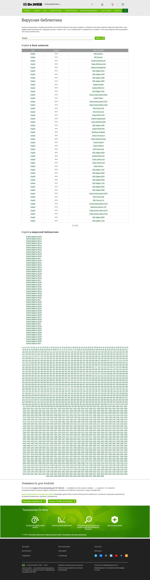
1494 (125, 445)
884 (60, 400)
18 (52, 347)
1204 (47, 424)
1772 (51, 469)
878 (41, 400)
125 (93, 352)
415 (123, 369)
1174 (36, 421)
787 (84, 393)
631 (35, 384)
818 (72, 395)
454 (29, 373)
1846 (47, 476)
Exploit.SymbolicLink (98, 61)
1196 (121, 421)
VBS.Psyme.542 (98, 149)
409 (105, 369)
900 (108, 400)
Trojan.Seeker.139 (98, 163)
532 (54, 378)
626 (126, 382)
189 (75, 356)
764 (120, 391)
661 (126, 384)
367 (84, 367)
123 (87, 352)
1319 (75, 432)
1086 (114, 413)
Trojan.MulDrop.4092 (98, 122)
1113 (114, 415)
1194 (114, 421)
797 (114, 393)
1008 (125, 406)
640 (63, 384)
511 (96, 376)
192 (84, 356)
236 (111, 358)
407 (99, 369)
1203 (44, 424)
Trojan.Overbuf (98, 142)
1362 (32, 437)
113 (57, 352)
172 (23, 356)
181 (50, 356)
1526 (40, 450)
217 (54, 358)
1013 (40, 408)
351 (35, 367)
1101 (67, 415)
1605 (32, 456)
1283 (40, 430)
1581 (44, 454)
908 (26, 402)
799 (120, 393)
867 (114, 397)
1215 (90, 424)
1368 (55, 437)
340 (108, 365)
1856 (86, 476)
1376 (86, 437)
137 (23, 354)
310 (123, 363)
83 (86, 349)
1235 (63, 426)
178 (41, 356)
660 (123, 384)
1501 (47, 448)
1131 (79, 417)
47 (114, 347)
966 (96, 404)
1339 (47, 434)
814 (60, 395)
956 (66, 404)
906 (126, 400)
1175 (40, 421)
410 (108, 369)
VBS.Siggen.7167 (98, 169)
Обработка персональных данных (70, 565)
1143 (125, 417)
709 (60, 389)
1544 (110, 450)
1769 (40, 469)
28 (73, 347)
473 (87, 373)
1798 (47, 472)
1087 (118, 413)
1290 (67, 430)
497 (54, 376)
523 (26, 378)
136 (126, 352)
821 (81, 395)
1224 (125, 424)
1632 (32, 458)
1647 (90, 458)
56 (28, 349)
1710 (125, 463)
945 (32, 404)
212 (38, 358)
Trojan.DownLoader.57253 (98, 204)
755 (93, 391)
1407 (102, 439)
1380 (102, 437)
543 (87, 378)
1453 (71, 443)
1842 (114, 474)
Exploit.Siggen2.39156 (34, 337)
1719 (55, 465)
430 (63, 371)
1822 (36, 474)
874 (29, 400)
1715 (40, 465)
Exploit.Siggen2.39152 (34, 328)
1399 (71, 439)
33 (84, 347)
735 (32, 391)
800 (123, 393)
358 (57, 367)
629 (29, 384)
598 (41, 382)
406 (96, 369)
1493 (121, 445)
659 (120, 384)
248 (41, 360)
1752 (79, 467)
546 (96, 378)
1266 (79, 428)
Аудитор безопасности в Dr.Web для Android (38, 494)
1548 (125, 450)
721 (96, 389)
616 (96, 382)
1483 (83, 445)
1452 (67, 443)
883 (57, 400)
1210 (71, 424)
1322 (86, 432)
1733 (110, 465)
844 (44, 397)
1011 (32, 408)
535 (63, 378)
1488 (102, 445)
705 (47, 389)
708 (57, 389)
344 (120, 365)
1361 (28, 437)
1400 (75, 439)
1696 (71, 463)
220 (63, 358)
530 (47, 378)
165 (108, 354)
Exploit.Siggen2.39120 (34, 260)
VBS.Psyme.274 (98, 200)
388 (41, 369)
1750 (71, 467)
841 (35, 397)
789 (90, 393)
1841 (110, 474)
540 (78, 378)
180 (47, 356)
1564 (83, 452)
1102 (71, 415)
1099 (59, 415)
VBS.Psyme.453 (98, 108)
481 (111, 373)
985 (48, 406)
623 (117, 382)
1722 (67, 465)
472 (84, 373)
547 (99, 378)
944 (29, 404)
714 (75, 389)
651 (96, 384)
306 (111, 363)
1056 (102, 411)
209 (29, 358)
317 (38, 365)
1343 (63, 434)
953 (57, 404)
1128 (67, 417)
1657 (24, 461)
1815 (114, 472)
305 (108, 363)
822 (84, 395)
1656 (125, 458)
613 (87, 382)
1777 (71, 469)
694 (120, 386)
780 (63, 393)
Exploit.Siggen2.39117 (34, 252)
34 (86, 347)
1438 (118, 441)
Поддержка (26, 555)
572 (69, 380)
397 (69, 369)
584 (105, 380)
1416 (32, 441)
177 (38, 356)
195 (93, 356)
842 (38, 397)
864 (105, 397)
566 (50, 380)
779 (60, 393)
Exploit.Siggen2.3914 (33, 300)
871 (126, 397)
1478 (63, 445)
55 (25, 349)
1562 (75, 452)
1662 (44, 461)
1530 (55, 450)
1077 (79, 413)
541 (81, 378)
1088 (121, 413)
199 (105, 356)
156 (81, 354)
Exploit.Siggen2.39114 (34, 245)
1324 (94, 432)
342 (114, 365)
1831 (71, 474)
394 (60, 369)
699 (29, 389)
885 (63, 400)
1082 (98, 413)
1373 (75, 437)
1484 (86, 445)
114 (60, 352)
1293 (79, 430)
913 (41, 402)
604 (60, 382)
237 (114, 358)
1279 (24, 430)
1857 (90, 476)
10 (34, 347)
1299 (102, 430)
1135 (94, 417)
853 (72, 397)
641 (66, 384)
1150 (47, 419)
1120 (36, 417)
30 (78, 347)
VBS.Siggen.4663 (98, 152)
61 (38, 349)
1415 (28, 441)
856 (81, 397)
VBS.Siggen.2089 (98, 78)
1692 (55, 463)
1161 (90, 419)
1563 (79, 452)
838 (26, 397)
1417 (36, 441)
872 (23, 400)
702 (38, 389)
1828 (59, 474)
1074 (67, 413)
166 (111, 354)
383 (26, 369)
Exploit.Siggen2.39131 (34, 284)
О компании (62, 555)
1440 (125, 441)
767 (23, 393)
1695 (67, 463)
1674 (90, 461)
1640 (63, 458)
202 (114, 356)
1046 (63, 411)
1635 (44, 458)
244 (29, 360)
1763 (121, 467)
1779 (79, 469)
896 (96, 400)
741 (50, 391)
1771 (47, 469)
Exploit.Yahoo (98, 98)
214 (44, 358)
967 (99, 404)
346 (126, 365)
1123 (47, 417)
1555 (47, 452)
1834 (83, 474)
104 (29, 352)
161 (96, 354)
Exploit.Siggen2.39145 (34, 313)
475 (93, 373)
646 (81, 384)
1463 (110, 443)
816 (66, 395)
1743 (44, 467)
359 (60, 367)
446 (111, 371)
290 (63, 363)
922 (69, 402)
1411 (118, 439)
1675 (94, 461)
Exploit (33, 54)
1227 (32, 426)
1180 (59, 421)
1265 (75, 428)
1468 (24, 445)
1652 (110, 458)
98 (118, 349)
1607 (40, 456)
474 (90, 373)
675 (63, 386)
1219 (106, 424)
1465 (118, 443)
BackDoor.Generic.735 (98, 207)
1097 (51, 415)
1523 (28, 450)
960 (78, 404)
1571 (110, 452)
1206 (55, 424)
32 (82, 347)
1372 (71, 437)
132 (114, 352)
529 (44, 378)
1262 (63, 428)
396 (66, 369)
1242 (90, 426)
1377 (90, 437)
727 (114, 389)
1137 (102, 417)
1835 (86, 474)
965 (93, 404)
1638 (55, 458)
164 (105, 354)
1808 (86, 472)
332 (84, 365)
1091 (28, 415)
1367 (51, 437)
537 (69, 378)
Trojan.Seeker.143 (98, 159)
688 (102, 386)
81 (82, 349)
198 (102, 356)
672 (54, 386)
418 (26, 371)
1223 (121, 424)
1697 (75, 463)
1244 (98, 426)
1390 (36, 439)
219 (60, 358)
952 (54, 404)
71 (60, 349)
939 (120, 402)
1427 (75, 441)
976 (126, 404)
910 (32, 402)
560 (32, 380)
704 (44, 389)
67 (51, 349)
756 (96, 391)
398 (72, 369)
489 (29, 376)
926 (81, 402)
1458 (90, 443)
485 (123, 373)
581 (96, 380)
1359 (125, 434)
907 (23, 402)
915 (47, 402)
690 (108, 386)
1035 (125, 408)
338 (102, 365)
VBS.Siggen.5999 (98, 190)
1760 (110, 467)
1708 (118, 463)
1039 (36, 411)
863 (102, 397)
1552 (36, 452)
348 (26, 367)
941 (126, 402)
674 (60, 386)
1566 (90, 452)
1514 (98, 448)
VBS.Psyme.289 (98, 197)
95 (112, 349)
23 (62, 347)
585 (108, 380)
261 (81, 360)
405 (93, 369)
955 (63, 404)
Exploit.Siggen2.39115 (34, 247)
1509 (79, 448)
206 (126, 356)
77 (73, 349)
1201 (36, 424)
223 (72, 358)
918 (57, 402)
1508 (75, 448)
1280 (28, 430)
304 (105, 363)
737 (38, 391)
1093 (36, 415)
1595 (98, 454)
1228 (36, 426)
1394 (51, 439)
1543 (106, 450)
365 (78, 367)
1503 (55, 448)
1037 (28, 411)
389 (44, 369)
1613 (63, 456)
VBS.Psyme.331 (98, 112)
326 (66, 365)
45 (110, 347)
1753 (83, 467)
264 (90, 360)
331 (81, 365)
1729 (94, 465)
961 (81, 404)
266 (96, 360)
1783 (94, 469)
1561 (71, 452)
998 (87, 406)
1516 (106, 448)
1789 (118, 469)
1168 (118, 419)
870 (123, 397)
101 (126, 349)
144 (44, 354)
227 (84, 358)
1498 (36, 448)
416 (126, 369)
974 (120, 404)
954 (60, 404)
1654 (118, 458)
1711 (24, 465)
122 (84, 352)
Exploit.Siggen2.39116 (34, 249)
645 (78, 384)
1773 (55, 469)
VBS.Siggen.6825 (98, 176)
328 (72, 365)
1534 (71, 450)
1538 (86, 450)
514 (105, 376)
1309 (36, 432)
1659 (32, 461)
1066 (36, 413)
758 (102, 391)
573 (72, 380)
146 (50, 354)
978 (27, 406)
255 (63, 360)
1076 (75, 413)
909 (29, 402)
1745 (51, 467)
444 (105, 371)
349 (29, 367)
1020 (67, 408)
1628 (121, 456)
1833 (79, 474)
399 (75, 369)
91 (103, 349)
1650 (102, 458)
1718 (51, 465)
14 (43, 347)
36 (90, 347)
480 (108, 373)
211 (35, 358)
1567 (94, 452)
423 (41, 371)
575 (78, 380)
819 (75, 395)
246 (35, 360)
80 (79, 349)
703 (41, 389)
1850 (63, 476)
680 (78, 386)
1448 (51, 443)
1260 (55, 428)
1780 (83, 469)
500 (63, 376)
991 (66, 406)
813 (57, 395)
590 (123, 380)
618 (102, 382)
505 (78, 376)
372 (99, 367)
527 (38, 378)
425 (47, 371)
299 (90, 363)
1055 (98, 411)
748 (72, 391)
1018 (59, 408)
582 (99, 380)
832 (114, 395)
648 (87, 384)
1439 (121, 441)
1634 (40, 458)
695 (123, 386)
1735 (118, 465)
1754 (86, 467)
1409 (110, 439)
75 (69, 349)
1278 (125, 428)
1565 (86, 452)
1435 (106, 441)
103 (26, 352)
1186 (83, 421)
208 (26, 358)
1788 (114, 469)
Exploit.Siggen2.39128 (34, 278)
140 (32, 354)
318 (41, 365)
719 (90, 389)
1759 (106, 467)
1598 (110, 454)
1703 (98, 463)
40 (99, 347)
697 (23, 389)
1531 (59, 450)
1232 (51, 426)
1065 (32, 413)
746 (66, 391)
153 (72, 354)
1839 (102, 474)
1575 (125, 452)
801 (126, 393)
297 (84, 363)
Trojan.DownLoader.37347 (98, 101)
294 (75, 363)
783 (72, 393)
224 (75, 358)
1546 (118, 450)
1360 (24, 437)
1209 (67, 424)
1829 (63, 474)
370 (93, 367)
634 (44, 384)
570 (63, 380)
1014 (44, 408)
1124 (51, 417)
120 (78, 352)
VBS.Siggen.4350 (98, 125)
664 (29, 386)
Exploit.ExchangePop (98, 67)
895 (93, 400)
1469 (28, 445)
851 (66, 397)
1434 (102, 441)
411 (111, 369)
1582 (47, 454)
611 (81, 382)
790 (93, 393)
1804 (71, 472)
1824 (44, 474)
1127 (63, 417)
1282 (36, 430)
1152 (55, 419)
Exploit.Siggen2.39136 (34, 293)
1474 (47, 445)
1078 (83, 413)
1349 (86, 434)
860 (93, 397)
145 (47, 354)
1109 (98, 415)
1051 (83, 411)
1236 (67, 426)
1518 (114, 448)
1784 (98, 469)
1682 (121, 461)
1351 (94, 434)
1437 (114, 441)
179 (44, 356)
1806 (79, 472)
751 (81, 391)
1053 (90, 411)
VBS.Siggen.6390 (98, 81)
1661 (40, 461)
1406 (98, 439)
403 (87, 369)
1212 (79, 424)
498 (57, 376)
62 (41, 349)
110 (47, 352)
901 (111, 400)
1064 (28, 413)
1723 (71, 465)
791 (96, 393)
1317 (67, 432)
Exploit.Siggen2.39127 (34, 276)
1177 (47, 421)
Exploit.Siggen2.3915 (33, 323)
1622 (98, 456)
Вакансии (98, 551)
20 (56, 347)
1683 (125, 461)
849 (60, 397)
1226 (28, 426)
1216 (94, 424)
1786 (106, 469)
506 (81, 376)
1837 (94, 474)
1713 (32, 465)
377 (114, 367)
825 (93, 395)
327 (69, 365)
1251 (125, 426)
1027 (94, 408)
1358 (121, 434)
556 (126, 378)
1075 (71, 413)
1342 (59, 434)
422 (38, 371)
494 (44, 376)
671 (50, 386)
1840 (106, 474)
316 (35, 365)
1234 (59, 426)
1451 (63, 443)
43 (106, 347)
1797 (44, 472)
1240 (83, 426)
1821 (32, 474)
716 (81, 389)
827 (99, 395)
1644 (79, 458)
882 (54, 400)
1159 (83, 419)
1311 (44, 432)
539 (75, 378)
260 (78, 360)
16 (47, 347)
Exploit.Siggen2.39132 (34, 286)
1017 (55, 408)
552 (114, 378)
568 (57, 380)
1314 (55, 432)
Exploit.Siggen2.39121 (34, 263)
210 (32, 358)
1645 (83, 458)
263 (87, 360)
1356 (114, 434)
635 (47, 384)
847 (54, 397)
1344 (67, 434)
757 (99, 391)
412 (114, 369)
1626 (114, 456)
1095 (44, 415)
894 (90, 400)
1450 (59, 443)
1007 (121, 406)
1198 (24, 424)
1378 (94, 437)
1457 (86, 443)
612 (84, 382)
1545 (114, 450)
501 (66, 376)
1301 (110, 430)
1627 (118, 456)
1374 (79, 437)
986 (51, 406)
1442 (28, 443)
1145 (28, 419)
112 (54, 352)
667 (38, 386)
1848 (55, 476)
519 (120, 376)
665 (32, 386)
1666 (59, 461)
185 (63, 356)
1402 (83, 439)
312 (23, 365)
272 (114, 360)
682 (84, 386)
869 (120, 397)
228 (87, 358)
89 (99, 349)
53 (127, 347)
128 (102, 352)
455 (32, 373)
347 (23, 367)
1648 (94, 458)
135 (123, 352)
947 (38, 404)
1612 (59, 456)
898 (102, 400)
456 (35, 373)
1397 (63, 439)
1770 (44, 469)
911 (35, 402)
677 (69, 386)
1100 (63, 415)
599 (44, 382)
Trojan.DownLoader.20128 (98, 193)
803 (26, 395)
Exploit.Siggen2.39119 (34, 256)
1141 (118, 417)
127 (99, 352)
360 (63, 367)
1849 (59, 476)
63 (43, 349)
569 (60, 380)
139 (29, 354)
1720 (59, 465)
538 (72, 378)
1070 (51, 413)
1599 (114, 454)
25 (67, 347)
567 (54, 380)
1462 (106, 443)
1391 (40, 439)
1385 (121, 437)
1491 (114, 445)
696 (126, 386)
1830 (67, 474)
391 (50, 369)
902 (114, 400)
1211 (75, 424)
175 (32, 356)
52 (125, 347)
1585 (59, 454)
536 (66, 378)
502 (69, 376)
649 (90, 384)
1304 (121, 430)
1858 (94, 476)
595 (32, 382)
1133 (86, 417)
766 (126, 391)
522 (23, 378)
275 (123, 360)
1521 (125, 448)
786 (81, 393)
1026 (90, 408)
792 (99, 393)
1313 (51, 432)
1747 (59, 467)
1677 (102, 461)
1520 (121, 448)
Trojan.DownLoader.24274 (98, 210)
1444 (36, 443)
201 (111, 356)
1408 (106, 439)
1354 (106, 434)
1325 (98, 432)
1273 (106, 428)
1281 (32, 430)
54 (23, 349)
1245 (102, 426)
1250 (121, 426)
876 (35, 400)
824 (90, 395)
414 (120, 369)
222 (69, 358)
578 (87, 380)
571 (66, 380)
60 (36, 349)
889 (75, 400)
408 (102, 369)
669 (44, 386)
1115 (121, 415)
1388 (28, 439)
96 (114, 349)
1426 (71, 441)
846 (50, 397)
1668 (67, 461)
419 (29, 371)
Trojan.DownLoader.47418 (98, 214)
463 (57, 373)
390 (47, 369)
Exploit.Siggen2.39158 (34, 339)
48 (116, 347)
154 (75, 354)
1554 (44, 452)
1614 (67, 456)
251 (50, 360)
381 (126, 367)
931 (96, 402)
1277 (121, 428)
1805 (75, 472)
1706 (110, 463)
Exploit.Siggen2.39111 (34, 238)
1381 (106, 437)
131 (111, 352)
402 (84, 369)
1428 (79, 441)
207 (23, 358)
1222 (118, 424)
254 (60, 360)
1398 (67, 439)
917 (54, 402)
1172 (28, 421)
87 (95, 349)
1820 (28, 474)
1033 (118, 408)
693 (117, 386)
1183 (71, 421)
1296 (90, 430)
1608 (44, 456)
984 (45, 406)
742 (54, 391)
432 (69, 371)
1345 (71, 434)
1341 (55, 434)
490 (32, 376)
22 (60, 347)
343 (117, 365)
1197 (125, 421)
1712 (28, 465)
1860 (102, 476)
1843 (118, 474)
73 (64, 349)
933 (102, 402)
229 (90, 358)
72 (62, 349)
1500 (44, 448)
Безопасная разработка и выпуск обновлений (70, 569)
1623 (102, 456)
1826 (51, 474)
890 (78, 400)
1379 (98, 437)
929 (90, 402)
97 (116, 349)
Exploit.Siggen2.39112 (34, 241)
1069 (47, 413)
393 (57, 369)
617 (99, 382)
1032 (114, 408)
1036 (24, 411)
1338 (44, 434)
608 (72, 382)
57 (30, 349)
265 (93, 360)
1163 (98, 419)
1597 (106, 454)
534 (60, 378)
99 (121, 349)
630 (32, 384)
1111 (106, 415)
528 (41, 378)
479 (105, 373)
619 (105, 382)
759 (105, 391)
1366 (47, 437)
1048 (71, 411)
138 (26, 354)
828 (102, 395)
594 (29, 382)
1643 (75, 458)
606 (66, 382)
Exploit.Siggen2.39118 (34, 254)
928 (87, 402)
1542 (102, 450)
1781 (86, 469)
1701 (90, 463)
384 (29, 369)
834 (120, 395)
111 (50, 352)
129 (105, 352)
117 (69, 352)
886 (66, 400)
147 (54, 354)
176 (35, 356)
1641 (67, 458)
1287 (55, 430)
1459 (94, 443)
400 (78, 369)
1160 (86, 419)
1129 (71, 417)
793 (102, 393)
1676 (98, 461)
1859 (98, 476)
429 (60, 371)
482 (114, 373)
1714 (36, 465)
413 (117, 369)
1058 (110, 411)
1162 (94, 419)
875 (32, 400)
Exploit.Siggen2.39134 (34, 291)
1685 (28, 463)
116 (66, 352)
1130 (75, 417)
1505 (63, 448)
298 (87, 363)
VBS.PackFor (98, 54)
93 (108, 349)
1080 (90, 413)
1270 (94, 428)
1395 (55, 439)
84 (88, 349)
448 (117, 371)
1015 (47, 408)
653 (102, 384)
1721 (63, 465)
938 (117, 402)
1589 (75, 454)
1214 (86, 424)
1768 (36, 469)
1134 (90, 417)
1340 (51, 434)
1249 (118, 426)
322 (54, 365)
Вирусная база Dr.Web (53, 534)
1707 (114, 463)
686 (96, 386)
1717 (47, 465)
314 (29, 365)
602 (54, 382)
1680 (114, 461)
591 (126, 380)
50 (121, 347)
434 (75, 371)
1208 (63, 424)
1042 (47, 411)
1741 (36, 467)
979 (30, 406)
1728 (90, 465)
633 (41, 384)
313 (26, 365)
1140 (114, 417)
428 (57, 371)
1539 (90, 450)
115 (63, 352)
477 (99, 373)
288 (57, 363)
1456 (83, 443)
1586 (63, 454)
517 (114, 376)
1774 (59, 469)
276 (126, 360)
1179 (55, 421)
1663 (47, 461)
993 (72, 406)
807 (38, 395)
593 (26, 382)
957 (69, 404)
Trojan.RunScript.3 (98, 135)
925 (78, 402)
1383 (114, 437)
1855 (83, 476)
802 (23, 395)
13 (41, 347)
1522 (24, 450)
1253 (28, 428)
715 (78, 389)
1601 (121, 454)
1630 (24, 458)
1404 (90, 439)
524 (29, 378)
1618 (83, 456)
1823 (40, 474)
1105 (83, 415)
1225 (24, 426)
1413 (125, 439)
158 (87, 354)
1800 (55, 472)
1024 (83, 408)
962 (84, 404)
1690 (47, 463)
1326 (102, 432)
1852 (71, 476)
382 (23, 369)
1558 (59, 452)
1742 (40, 467)
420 (32, 371)
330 (78, 365)
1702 (94, 463)
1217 (98, 424)
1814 (110, 472)
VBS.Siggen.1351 (98, 91)
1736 (121, 465)
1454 (75, 443)
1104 (79, 415)
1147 (36, 419)
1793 (28, 472)
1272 (102, 428)
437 (84, 371)
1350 (90, 434)
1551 (32, 452)
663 (26, 386)
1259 (51, 428)
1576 (24, 454)
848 (57, 397)
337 (99, 365)
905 (123, 400)
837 (23, 397)
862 (99, 397)
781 (66, 393)
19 (54, 347)
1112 (110, 415)
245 (32, 360)
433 (72, 371)
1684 (24, 463)
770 (32, 393)
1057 (106, 411)
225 (78, 358)
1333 (24, 434)
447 (114, 371)
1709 (121, 463)
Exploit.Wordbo (98, 84)
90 (101, 349)
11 (36, 347)
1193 (110, 421)
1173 (32, 421)
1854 (79, 476)
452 (23, 373)
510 (93, 376)
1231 (47, 426)
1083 (102, 413)
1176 (44, 421)
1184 (75, 421)
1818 (125, 472)
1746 (55, 467)
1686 (32, 463)
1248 (114, 426)
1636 (47, 458)
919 (60, 402)
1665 (55, 461)
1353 (102, 434)
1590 (79, 454)
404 (90, 369)
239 (120, 358)
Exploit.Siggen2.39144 (34, 310)
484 (120, 373)
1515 (102, 448)
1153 (59, 419)
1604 (28, 456)
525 (32, 378)
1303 (118, 430)
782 (69, 393)
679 (75, 386)
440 (93, 371)
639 (60, 384)
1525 (36, 450)
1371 (67, 437)
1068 (44, 413)
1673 (86, 461)
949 (44, 404)
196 (96, 356)
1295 (86, 430)
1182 (67, 421)
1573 (118, 452)
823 (87, 395)
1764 (125, 467)
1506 (67, 448)
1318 (71, 432)
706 (50, 389)
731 (126, 389)
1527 (44, 450)
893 (87, 400)
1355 (110, 434)
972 (114, 404)
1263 (67, 428)
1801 (59, 472)
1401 (79, 439)
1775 (63, 469)
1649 (98, 458)
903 (117, 400)
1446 (44, 443)
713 (72, 389)
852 (69, 397)
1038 (32, 411)
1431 (90, 441)
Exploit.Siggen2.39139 (34, 297)
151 (66, 354)
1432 (94, 441)
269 (105, 360)
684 (90, 386)
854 (75, 397)
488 (26, 376)
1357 (118, 434)
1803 (67, 472)
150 (63, 354)
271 (111, 360)
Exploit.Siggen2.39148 (34, 319)
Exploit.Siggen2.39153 (34, 330)
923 (72, 402)
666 (35, 386)
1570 (106, 452)
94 (110, 349)
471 (81, 373)
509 (90, 376)
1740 (32, 467)
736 (35, 391)
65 (47, 349)
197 (99, 356)
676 (66, 386)
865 (108, 397)
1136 (98, 417)
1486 (94, 445)
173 (26, 356)
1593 (90, 454)
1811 (98, 472)
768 (26, 393)
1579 (36, 454)
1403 (86, 439)
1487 (98, 445)
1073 (63, 413)
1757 (98, 467)
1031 (110, 408)
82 (84, 349)
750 (78, 391)
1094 (40, 415)
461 (50, 373)
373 (102, 367)
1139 (110, 417)
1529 (51, 450)
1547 (121, 450)
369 (90, 367)
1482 (79, 445)
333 (87, 365)
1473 (44, 445)
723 (102, 389)
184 (60, 356)
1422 (55, 441)
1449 (55, 443)
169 (120, 354)
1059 (114, 411)
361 (66, 367)
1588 (71, 454)
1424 (63, 441)
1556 (51, 452)
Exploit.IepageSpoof (98, 118)
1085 (110, 413)
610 (78, 382)
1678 (106, 461)
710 (63, 389)
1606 (36, 456)
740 (47, 391)
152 (69, 354)
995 (78, 406)
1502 (51, 448)
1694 (63, 463)
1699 (83, 463)
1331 (121, 432)
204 (120, 356)
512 (99, 376)
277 (23, 363)
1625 (110, 456)
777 (54, 393)
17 (49, 347)
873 (26, 400)
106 (35, 352)
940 (123, 402)
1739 (28, 467)
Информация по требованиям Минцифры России (109, 569)
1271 (98, 428)
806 (35, 395)
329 (75, 365)
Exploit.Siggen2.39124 (34, 269)
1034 (121, 408)
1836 (90, 474)
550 (108, 378)
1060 (118, 411)
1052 (86, 411)
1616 (75, 456)
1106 (86, 415)
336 (96, 365)
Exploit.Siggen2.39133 (34, 289)
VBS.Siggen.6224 (98, 71)
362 (69, 367)
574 (75, 380)
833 (117, 395)
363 (72, 367)
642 (69, 384)
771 (35, 393)
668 (41, 386)
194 (90, 356)
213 (41, 358)
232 (99, 358)
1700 (86, 463)
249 (44, 360)
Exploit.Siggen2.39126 (34, 273)
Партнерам (62, 551)
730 (123, 389)
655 (108, 384)
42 (103, 347)
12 (39, 347)
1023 (79, 408)
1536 (79, 450)
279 (29, 363)
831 (111, 395)
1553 (40, 452)
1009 (24, 408)
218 (57, 358)
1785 (102, 469)
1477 (59, 445)
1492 (118, 445)
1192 (106, 421)
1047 (67, 411)
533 (57, 378)
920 (63, 402)
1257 (44, 428)
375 (108, 367)
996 (81, 406)
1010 (28, 408)
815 (63, 395)
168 (117, 354)
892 (84, 400)
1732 (106, 465)
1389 (32, 439)
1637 (51, 458)
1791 (125, 469)
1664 (51, 461)
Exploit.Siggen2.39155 (34, 334)
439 (90, 371)
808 (41, 395)
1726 (83, 465)
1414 (24, 441)
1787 (110, 469)
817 (69, 395)
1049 (75, 411)
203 (117, 356)
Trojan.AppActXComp (98, 139)
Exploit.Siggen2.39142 (34, 306)
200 (108, 356)
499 (60, 376)
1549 (24, 452)
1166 (110, 419)
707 (54, 389)
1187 (86, 421)
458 (41, 373)
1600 (118, 454)
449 (120, 371)
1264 (71, 428)
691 (111, 386)
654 (105, 384)
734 (29, 391)
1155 (67, 419)
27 (71, 347)
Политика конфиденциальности (106, 565)
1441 (24, 443)
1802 (63, 472)
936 (111, 402)
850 (63, 397)
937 (114, 402)
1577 (28, 454)
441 (96, 371)
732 (23, 391)
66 (49, 349)
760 (108, 391)
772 (38, 393)
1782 (90, 469)
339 (105, 365)
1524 (32, 450)
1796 (40, 472)
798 (117, 393)
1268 (86, 428)
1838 (98, 474)
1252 (24, 428)
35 (88, 347)
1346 (75, 434)
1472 (40, 445)
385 (32, 369)
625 (123, 382)
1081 (94, 413)
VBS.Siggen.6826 (98, 217)
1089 (125, 413)
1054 (94, 411)
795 (108, 393)
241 (126, 358)
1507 (71, 448)
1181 (63, 421)
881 (50, 400)
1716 (44, 465)
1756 (94, 467)
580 (93, 380)
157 (84, 354)
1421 (51, 441)
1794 (32, 472)
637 (54, 384)
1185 (79, 421)
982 (39, 406)
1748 (63, 467)
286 (50, 363)
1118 (28, 417)
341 (111, 365)
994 (75, 406)
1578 (32, 454)
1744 (47, 467)
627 (23, 384)
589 (120, 380)
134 (120, 352)
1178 (51, 421)
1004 (110, 406)
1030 (106, 408)
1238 (75, 426)
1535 (75, 450)
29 (75, 347)
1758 (102, 467)
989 (60, 406)
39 (97, 347)
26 (69, 347)
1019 (63, 408)
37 (93, 347)
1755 (90, 467)
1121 (40, 417)
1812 (102, 472)
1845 (125, 474)
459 (44, 373)
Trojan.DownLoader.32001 (98, 95)
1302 (114, 430)
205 (123, 356)
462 (54, 373)
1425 (67, 441)
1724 (75, 465)
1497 (32, 448)
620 (108, 382)
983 (42, 406)
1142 (121, 417)
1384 (118, 437)
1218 (102, 424)
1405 (94, 439)
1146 (32, 419)
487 (23, 376)
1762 (118, 467)
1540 (94, 450)
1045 (59, 411)
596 (35, 382)
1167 (114, 419)
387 (38, 369)
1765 (24, 469)
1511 (86, 448)
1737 (125, 465)
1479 (67, 445)
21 (58, 347)
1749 (67, 467)
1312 (47, 432)
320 (47, 365)
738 (41, 391)
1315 (59, 432)
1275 (114, 428)
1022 (75, 408)
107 (38, 352)
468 (72, 373)
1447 (47, 443)
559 (29, 380)
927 (84, 402)
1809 (90, 472)
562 (38, 380)
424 (44, 371)
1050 (79, 411)
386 (35, 369)
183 (57, 356)
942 (23, 404)
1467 (125, 443)
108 (41, 352)
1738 (24, 467)
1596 (102, 454)
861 (96, 397)
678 (72, 386)
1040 (40, 411)
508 (87, 376)
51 (123, 347)
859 (90, 397)
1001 (98, 406)
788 (87, 393)
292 (69, 363)
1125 (55, 417)
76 (71, 349)
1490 (110, 445)
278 (26, 363)
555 (123, 378)
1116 (125, 415)
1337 (40, 434)
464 (60, 373)
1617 (79, 456)
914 (44, 402)
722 (99, 389)
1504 (59, 448)
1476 (55, 445)
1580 (40, 454)
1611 (55, 456)
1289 (63, 430)
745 (63, 391)
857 (84, 397)
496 (50, 376)
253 (57, 360)
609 (75, 382)
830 (108, 395)
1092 (32, 415)
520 (123, 376)
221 (66, 358)
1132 (83, 417)
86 (92, 349)
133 (117, 352)
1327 (106, 432)
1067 (40, 413)
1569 (102, 452)
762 (114, 391)
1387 (24, 439)
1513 (94, 448)
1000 (94, 406)
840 (32, 397)
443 (102, 371)
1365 (44, 437)
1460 (98, 443)
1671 (79, 461)
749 (75, 391)
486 (126, 373)
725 (108, 389)
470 (78, 373)
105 (32, 352)
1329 (114, 432)
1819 (24, 474)
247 (38, 360)
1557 (55, 452)
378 (117, 367)
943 (26, 404)
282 (38, 363)
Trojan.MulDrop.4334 (98, 64)
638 (57, 384)
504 (75, 376)
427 (54, 371)
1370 (63, 437)
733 (26, 391)
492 (38, 376)
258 (72, 360)
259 (75, 360)
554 (120, 378)
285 (47, 363)
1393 (47, 439)
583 (102, 380)
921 (66, 402)
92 (105, 349)
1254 (32, 428)
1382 (110, 437)
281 (35, 363)
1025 (86, 408)
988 (57, 406)
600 (47, 382)
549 (105, 378)
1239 (79, 426)
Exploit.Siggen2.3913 (33, 280)
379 (120, 367)
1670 (75, 461)
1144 (24, 419)
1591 (83, 454)
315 (32, 365)
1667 (63, 461)
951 (50, 404)
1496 (28, 448)
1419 (44, 441)
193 (87, 356)
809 (44, 395)
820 (78, 395)
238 (117, 358)
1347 (79, 434)
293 (72, 363)
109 (44, 352)
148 (57, 354)
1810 (94, 472)
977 (24, 406)
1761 (114, 467)
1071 (55, 413)
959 (75, 404)
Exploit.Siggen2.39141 (34, 304)
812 (54, 395)
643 (72, 384)
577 (84, 380)
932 (99, 402)
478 (102, 373)
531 (50, 378)
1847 (51, 476)
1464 (114, 443)
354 (44, 367)
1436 (110, 441)
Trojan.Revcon (98, 166)
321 (50, 365)
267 (99, 360)
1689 (44, 463)
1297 (94, 430)
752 (84, 391)
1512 (90, 448)
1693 (59, 463)
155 (78, 354)
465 (63, 373)
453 (26, 373)
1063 (24, 413)
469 (75, 373)
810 (47, 395)
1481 (75, 445)
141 (35, 354)
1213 (83, 424)
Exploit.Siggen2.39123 (34, 267)
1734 (114, 465)
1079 (86, 413)
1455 (79, 443)
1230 (44, 426)
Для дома (25, 546)
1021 (71, 408)
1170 (125, 419)
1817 (121, 472)
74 (66, 349)
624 (120, 382)
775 (47, 393)
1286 (51, 430)
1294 (83, 430)
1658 (28, 461)
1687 (36, 463)
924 (75, 402)
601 (50, 382)
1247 (110, 426)
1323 (90, 432)
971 (111, 404)
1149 (44, 419)
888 (72, 400)
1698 (79, 463)
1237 (71, 426)
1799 (51, 472)
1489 (106, 445)
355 (47, 367)
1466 (121, 443)
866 (111, 397)
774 (44, 393)
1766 (28, 469)
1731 (102, 465)
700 (32, 389)
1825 (47, 474)
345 (123, 365)
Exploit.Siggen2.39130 (34, 282)
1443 (32, 443)
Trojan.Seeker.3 (98, 146)
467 (69, 373)
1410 (114, 439)
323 (57, 365)
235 (108, 358)
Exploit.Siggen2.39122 (34, 265)
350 (32, 367)
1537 (83, 450)
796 (111, 393)
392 (54, 369)
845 (47, 397)
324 (60, 365)
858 (87, 397)
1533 (67, 450)
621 (111, 382)
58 (32, 349)
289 (60, 363)
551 (111, 378)
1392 (44, 439)
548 (102, 378)
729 (120, 389)
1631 (28, 458)
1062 (125, 411)
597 (38, 382)
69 (56, 349)
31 (80, 347)
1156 (71, 419)
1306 (24, 432)
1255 (36, 428)
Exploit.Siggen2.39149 (34, 321)
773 (41, 393)
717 (84, 389)
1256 (40, 428)
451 (126, 371)
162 (99, 354)
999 (90, 406)
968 (102, 404)
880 (47, 400)
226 (81, 358)
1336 (36, 434)
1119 (32, 417)
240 (123, 358)
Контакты (98, 546)
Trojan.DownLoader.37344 (98, 105)
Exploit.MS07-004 (98, 115)
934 (105, 402)
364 (75, 367)
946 (35, 404)
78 (75, 349)
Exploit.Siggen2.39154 (34, 332)
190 (78, 356)
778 (57, 393)
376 (111, 367)
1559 (63, 452)
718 (87, 389)
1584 (55, 454)
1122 (44, 417)
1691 (51, 463)
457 (38, 373)
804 (29, 395)
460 (47, 373)
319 (44, 365)
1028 (98, 408)
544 (90, 378)
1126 (59, 417)
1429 (83, 441)
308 (117, 363)
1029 (102, 408)
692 (114, 386)
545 (93, 378)
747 (69, 391)
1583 (51, 454)
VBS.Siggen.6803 (98, 180)
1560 (67, 452)
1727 (86, 465)
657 (114, 384)
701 (35, 389)
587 (114, 380)
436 (81, 371)
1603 (24, 456)
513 (102, 376)
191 (81, 356)
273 (117, 360)
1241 (86, 426)
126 (96, 352)
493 (41, 376)
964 (90, 404)
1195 (118, 421)
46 (112, 347)
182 (54, 356)
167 (114, 354)
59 (34, 349)
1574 (121, 452)
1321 (83, 432)
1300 (106, 430)
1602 (125, 454)
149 (60, 354)
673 (57, 386)
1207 (59, 424)
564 (44, 380)
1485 (90, 445)
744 (60, 391)
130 (108, 352)
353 (41, 367)
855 (78, 397)
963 (87, 404)
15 (45, 347)
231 (96, 358)
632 (38, 384)
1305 (125, 430)
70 (58, 349)
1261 (59, 428)
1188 (90, 421)
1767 (32, 469)
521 (126, 376)
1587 (67, 454)
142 (38, 354)
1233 (55, 426)
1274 (110, 428)
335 (93, 365)
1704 (102, 463)
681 (81, 386)
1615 (71, 456)
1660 (36, 461)
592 (23, 382)
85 (90, 349)
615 (93, 382)
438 (87, 371)
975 (123, 404)
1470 (32, 445)
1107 (90, 415)
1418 (40, 441)
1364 (40, 437)
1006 (117, 406)
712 (69, 389)
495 (47, 376)
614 (90, 382)
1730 (98, 465)
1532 (63, 450)
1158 (79, 419)
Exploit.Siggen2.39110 (34, 236)
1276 (118, 428)
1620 (90, 456)
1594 (94, 454)
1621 (94, 456)
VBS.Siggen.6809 (98, 173)
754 (90, 391)
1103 (75, 415)
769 (29, 393)
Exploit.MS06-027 (98, 88)
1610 (51, 456)
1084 (106, 413)
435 (78, 371)
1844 (121, 474)
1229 (40, 426)
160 (93, 354)
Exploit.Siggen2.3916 (33, 343)
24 (65, 347)
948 (41, 404)
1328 (110, 432)
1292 (75, 430)
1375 (83, 437)
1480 (71, 445)
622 (114, 382)
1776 (67, 469)
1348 (83, 434)
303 (102, 363)
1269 (90, 428)
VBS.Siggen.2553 (98, 74)
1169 (121, 419)
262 (84, 360)
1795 (36, 472)
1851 (67, 476)
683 (87, 386)
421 (35, 371)
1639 (59, 458)
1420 (47, 441)
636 (50, 384)
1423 (59, 441)
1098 (55, 415)
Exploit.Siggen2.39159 (34, 341)
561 (35, 380)
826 (96, 395)
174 (29, 356)
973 (117, 404)
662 (23, 386)
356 (50, 367)
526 (35, 378)
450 (123, 371)
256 (66, 360)
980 (33, 406)
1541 (98, 450)
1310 (40, 432)
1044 (55, 411)
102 (23, 352)
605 (63, 382)
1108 (94, 415)
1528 (47, 450)
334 (90, 365)
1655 (121, 458)
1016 (51, 408)
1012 (36, 408)
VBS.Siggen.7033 (98, 221)
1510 (83, 448)
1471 (36, 445)
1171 (24, 421)
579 (90, 380)
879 (44, 400)
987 (54, 406)
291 (66, 363)
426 (50, 371)
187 (69, 356)
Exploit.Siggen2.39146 (34, 315)
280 (32, 363)
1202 (40, 424)
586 (111, 380)
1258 (47, 428)
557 (23, 380)
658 (117, 384)
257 (69, 360)
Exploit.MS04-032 (98, 156)
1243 (94, 426)
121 (81, 352)
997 (84, 406)
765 (123, 391)
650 (93, 384)
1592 (86, 454)
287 (54, 363)
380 (123, 367)
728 (117, 389)
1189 (94, 421)
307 (114, 363)
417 (23, 371)
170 (123, 354)
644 (75, 384)
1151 (51, 419)
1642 (71, 458)
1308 (32, 432)
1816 (118, 472)
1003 (106, 406)
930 (93, 402)
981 (36, 406)
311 (126, 363)
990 (63, 406)
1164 (102, 419)
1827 (55, 474)
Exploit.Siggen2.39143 (34, 308)
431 (66, 371)
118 (72, 352)
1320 (79, 432)
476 (96, 373)
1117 (24, 417)
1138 (106, 417)
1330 (118, 432)
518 (117, 376)
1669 (71, 461)
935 (108, 402)
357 (54, 367)
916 (50, 402)
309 (120, 363)
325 (63, 365)
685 (93, 386)
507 (84, 376)
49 (119, 347)
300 (93, 363)
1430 (86, 441)
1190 (98, 421)
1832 (75, 474)
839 (29, 397)
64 (45, 349)
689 (105, 386)
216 (50, 358)
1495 (24, 448)
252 (54, 360)
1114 (118, 415)
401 (81, 369)
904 (120, 400)
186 (66, 356)
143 (41, 354)
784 (75, 393)
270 (108, 360)
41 (101, 347)
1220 (110, 424)
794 (105, 393)
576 (81, 380)
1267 (83, 428)
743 (57, 391)
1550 (28, 452)
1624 (106, 456)
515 (108, 376)
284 (44, 363)
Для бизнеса (26, 551)
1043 (51, 411)
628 (26, 384)
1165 (106, 419)
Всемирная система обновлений (74, 534)
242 (23, 360)
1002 (102, 406)
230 (93, 358)
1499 (40, 448)
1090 (24, 415)
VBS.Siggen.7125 (98, 183)
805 (32, 395)
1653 (114, 458)
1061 (121, 411)
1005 (113, 406)
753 (87, 391)
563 (41, 380)
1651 (106, 458)
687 (99, 386)
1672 (83, 461)
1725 (79, 465)
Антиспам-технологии (36, 534)
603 (57, 382)
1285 (47, 430)
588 (117, 380)
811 (50, 395)
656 (111, 384)
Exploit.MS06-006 (98, 129)
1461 (102, 443)
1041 (44, 411)
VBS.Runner (98, 57)
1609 (47, 456)
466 (66, 373)
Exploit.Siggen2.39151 (34, 326)
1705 (106, 463)
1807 (83, 472)
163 (102, 354)
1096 (47, 415)
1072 (59, 413)
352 (38, 367)
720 (93, 389)
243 (26, 360)
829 (105, 395)
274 (120, 360)
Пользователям (64, 546)
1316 (63, 432)
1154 (63, 419)
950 (47, 404)
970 (108, 404)
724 (105, 389)
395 (63, 369)
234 (105, 358)
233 (102, 358)
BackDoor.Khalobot (98, 132)
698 (26, 389)
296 (81, 363)
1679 (110, 461)
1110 (102, 415)
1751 (75, 467)
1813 (106, 472)
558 (26, 380)
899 (105, 400)
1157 (75, 419)
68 (53, 349)
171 (126, 354)
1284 (44, 430)
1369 (59, 437)
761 (111, 391)
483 (117, 373)
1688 (40, 463)
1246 (106, 426)
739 (44, 391)
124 (90, 352)
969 (105, 404)
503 (72, 376)
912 (38, 402)
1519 (118, 448)
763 (117, 391)
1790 (121, 469)
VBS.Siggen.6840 (98, 187)
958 (72, 404)
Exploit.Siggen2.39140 (34, 302)
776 (50, 393)
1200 (32, 424)
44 (108, 347)
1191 (102, 421)
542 (84, 378)
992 (69, 406)
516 (111, 376)
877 (38, 400)
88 (97, 349)
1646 (86, 458)
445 (108, 371)
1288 (59, 430)
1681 (118, 461)
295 (78, 363)
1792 (24, 472)
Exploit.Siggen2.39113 (34, 243)
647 (84, 384)
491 (35, 376)
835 (123, 395)
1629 (125, 456)
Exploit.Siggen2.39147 (34, 317)
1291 (71, 430)
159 (90, 354)
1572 (114, 452)
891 (81, 400)
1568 (98, 452)
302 (99, 363)
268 (102, 360)
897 (99, 400)
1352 (98, 434)
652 (99, 384)
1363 (36, 437)
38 (95, 347)
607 (69, 382)
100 (123, 349)
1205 (51, 424)
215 (47, 358)
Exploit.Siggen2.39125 (34, 271)
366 (81, 367)
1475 (51, 445)
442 (99, 371)
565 (47, 380)
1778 (75, 469)
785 (78, 393)
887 (69, 400)
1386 (125, 437)
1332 (125, 432)
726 (111, 389)
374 (105, 367)
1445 (40, 443)
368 (87, 367)
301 (96, 363)
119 (75, 352)
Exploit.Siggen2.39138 (34, 295)
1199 (28, 424)
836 (126, 395)
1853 (75, 476)
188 (72, 356)
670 (47, 386)
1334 (28, 434)
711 (66, 389)
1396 (59, 439)
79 (77, 349)
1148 (40, 419)
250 (47, 360)
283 (41, 363)
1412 (121, 439)
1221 (114, 424)
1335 (32, 434)
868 (117, 397)
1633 (36, 458)
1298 (98, 430)
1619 (86, 456)
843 (41, 397)
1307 (28, 432)
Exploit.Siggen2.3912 (33, 258)
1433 (98, 441)
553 (117, 378)
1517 (110, 448)
